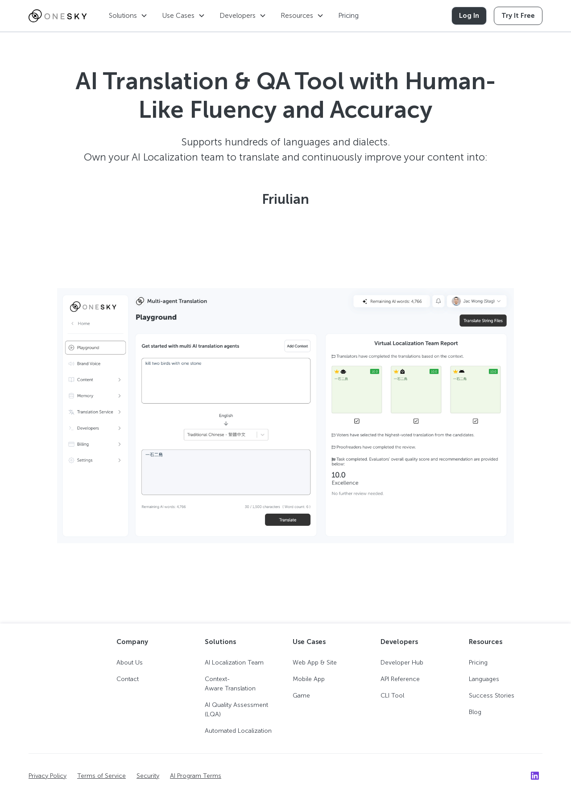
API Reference (400, 679)
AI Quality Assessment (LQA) (236, 709)
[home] (58, 16)
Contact (127, 679)
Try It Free (518, 16)
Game (301, 695)
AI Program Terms (195, 776)
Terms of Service (101, 776)
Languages (484, 679)
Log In (469, 16)
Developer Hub (402, 662)
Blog (475, 712)
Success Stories (491, 695)
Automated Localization (238, 731)
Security (148, 776)
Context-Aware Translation (230, 683)
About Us (129, 662)
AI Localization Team (234, 662)
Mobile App (309, 679)
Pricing (348, 16)
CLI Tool (392, 695)
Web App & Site (315, 662)
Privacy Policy (47, 776)
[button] (128, 16)
